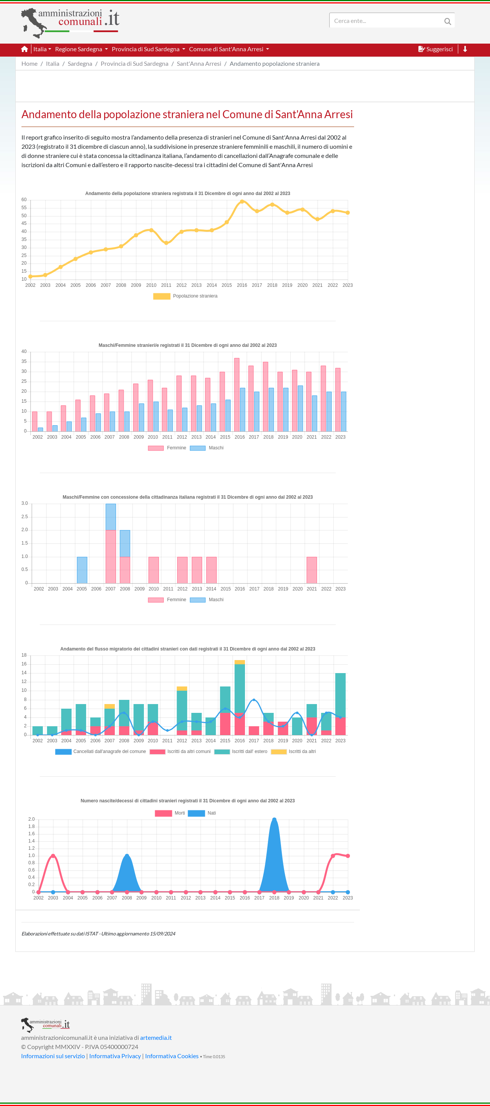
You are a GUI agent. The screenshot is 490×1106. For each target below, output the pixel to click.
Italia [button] (40, 48)
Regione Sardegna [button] (79, 48)
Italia (52, 63)
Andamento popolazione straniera (275, 63)
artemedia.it (156, 1037)
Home (29, 63)
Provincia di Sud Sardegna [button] (146, 48)
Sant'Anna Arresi (199, 63)
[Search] (387, 20)
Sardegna (80, 63)
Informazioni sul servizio (53, 1055)
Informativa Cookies (172, 1055)
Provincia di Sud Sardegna (134, 63)
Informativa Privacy (115, 1055)
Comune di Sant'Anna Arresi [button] (227, 48)
